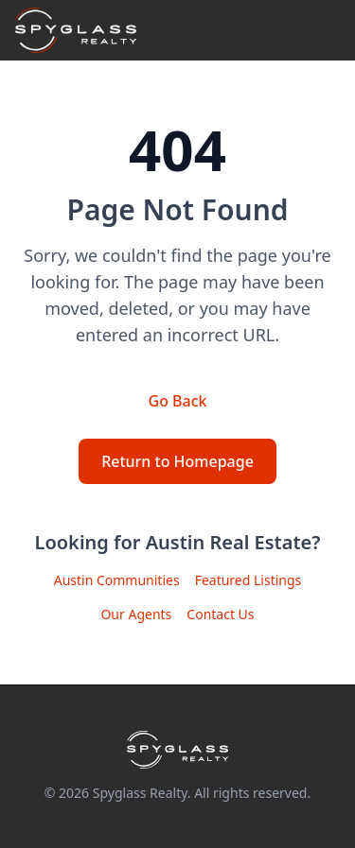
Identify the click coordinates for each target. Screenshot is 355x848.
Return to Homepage (177, 461)
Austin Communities (117, 580)
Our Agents (135, 614)
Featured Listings (248, 580)
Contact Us (220, 614)
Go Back (178, 400)
